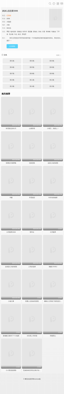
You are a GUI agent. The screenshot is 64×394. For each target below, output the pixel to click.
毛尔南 (11, 34)
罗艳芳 (24, 34)
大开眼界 (53, 232)
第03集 (52, 61)
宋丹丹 (24, 31)
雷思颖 (30, 31)
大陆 (8, 25)
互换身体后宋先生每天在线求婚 (33, 370)
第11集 (32, 80)
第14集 (32, 86)
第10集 (12, 80)
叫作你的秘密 (52, 197)
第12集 (52, 80)
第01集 (12, 61)
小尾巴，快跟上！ (53, 128)
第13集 (12, 86)
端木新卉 (13, 31)
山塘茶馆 (32, 128)
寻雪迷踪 (32, 197)
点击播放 (12, 46)
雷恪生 (35, 31)
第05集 (32, 67)
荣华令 (32, 232)
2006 (8, 18)
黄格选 (19, 31)
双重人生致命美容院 (32, 301)
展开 (9, 40)
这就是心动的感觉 (11, 267)
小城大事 (11, 301)
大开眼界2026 (11, 232)
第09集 (52, 73)
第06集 (52, 67)
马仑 (15, 34)
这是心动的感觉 (53, 163)
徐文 (19, 34)
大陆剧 (9, 22)
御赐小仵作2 (53, 267)
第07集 (12, 73)
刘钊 (39, 31)
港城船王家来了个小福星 (11, 336)
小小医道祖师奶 (11, 370)
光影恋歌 (32, 163)
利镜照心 (53, 336)
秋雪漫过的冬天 (11, 128)
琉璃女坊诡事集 (11, 163)
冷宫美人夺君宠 (32, 336)
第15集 (52, 86)
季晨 (8, 31)
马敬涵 (53, 31)
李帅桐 (48, 31)
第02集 (32, 61)
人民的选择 (32, 267)
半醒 (11, 197)
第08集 (32, 73)
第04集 (12, 67)
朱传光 (9, 28)
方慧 (43, 31)
